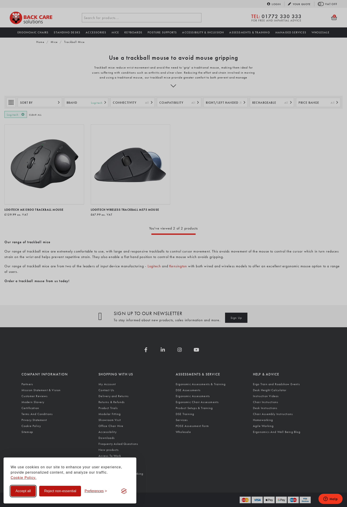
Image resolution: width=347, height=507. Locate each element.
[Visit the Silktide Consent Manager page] (124, 491)
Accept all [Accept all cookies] (23, 491)
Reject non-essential (60, 491)
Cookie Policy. (24, 478)
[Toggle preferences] (96, 491)
